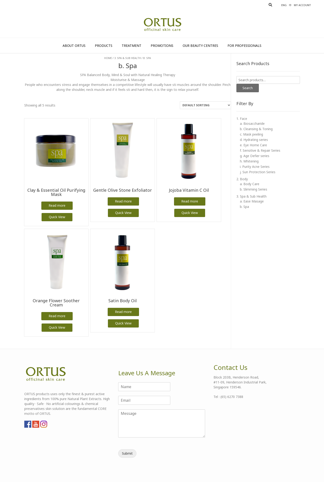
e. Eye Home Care (253, 145)
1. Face (241, 118)
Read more (57, 205)
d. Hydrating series (254, 139)
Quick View (57, 217)
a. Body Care (249, 184)
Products (103, 45)
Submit (127, 453)
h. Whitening (249, 161)
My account (302, 5)
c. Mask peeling (251, 134)
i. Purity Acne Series (255, 166)
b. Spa (244, 206)
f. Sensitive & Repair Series (260, 150)
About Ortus (74, 45)
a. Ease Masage (252, 201)
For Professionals (244, 45)
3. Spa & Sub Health (127, 58)
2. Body (242, 179)
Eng (284, 5)
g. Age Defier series (254, 156)
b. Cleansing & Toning (256, 129)
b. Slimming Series (253, 189)
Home (108, 58)
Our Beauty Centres (200, 45)
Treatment (131, 45)
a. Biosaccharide (252, 123)
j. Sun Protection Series (257, 172)
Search (247, 88)
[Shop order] (205, 105)
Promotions (162, 45)
